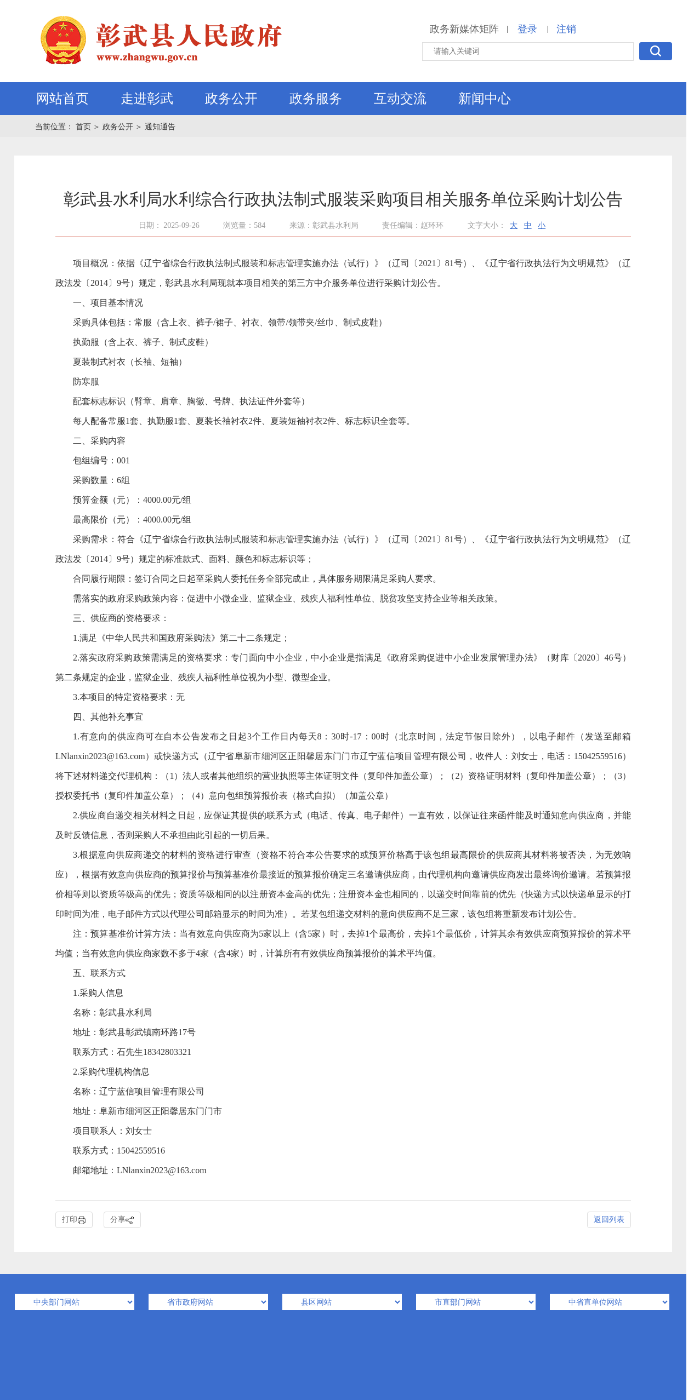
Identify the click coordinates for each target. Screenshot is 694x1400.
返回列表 (609, 1219)
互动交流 (400, 98)
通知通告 (160, 127)
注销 (566, 29)
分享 (122, 1220)
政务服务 (315, 98)
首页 (84, 127)
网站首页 (62, 98)
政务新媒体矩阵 (464, 29)
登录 (527, 29)
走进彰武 (147, 98)
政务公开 (231, 98)
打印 (74, 1220)
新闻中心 (484, 98)
